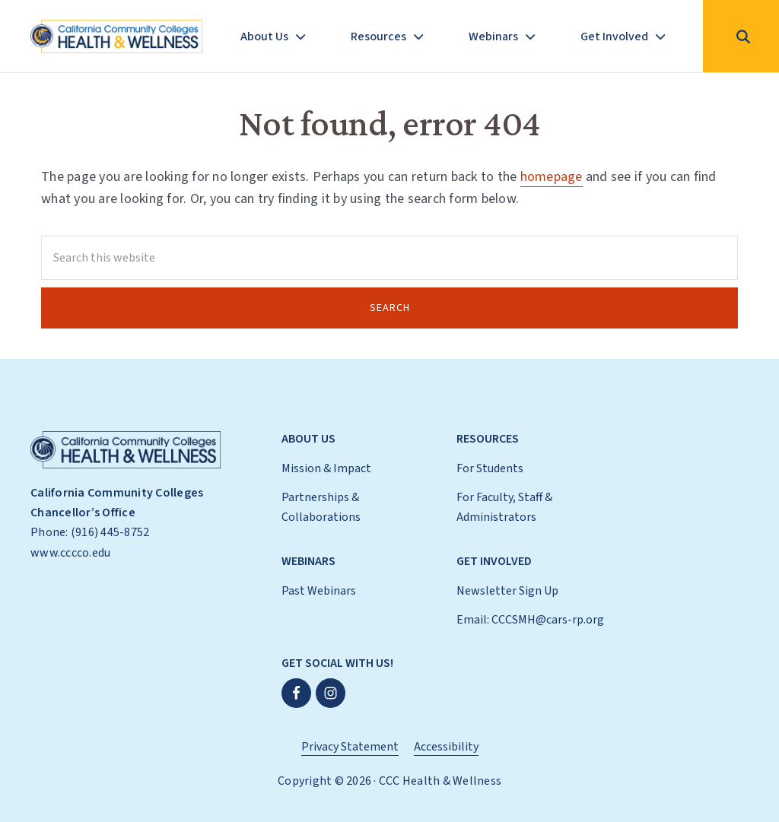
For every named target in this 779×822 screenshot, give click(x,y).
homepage (551, 176)
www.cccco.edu (70, 552)
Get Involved (494, 561)
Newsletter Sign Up (507, 590)
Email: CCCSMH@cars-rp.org (530, 619)
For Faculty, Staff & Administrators (504, 507)
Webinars (308, 561)
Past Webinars (318, 590)
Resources (487, 438)
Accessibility (446, 746)
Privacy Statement (350, 746)
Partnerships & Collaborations (321, 507)
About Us (308, 438)
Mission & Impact (326, 468)
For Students (489, 468)
